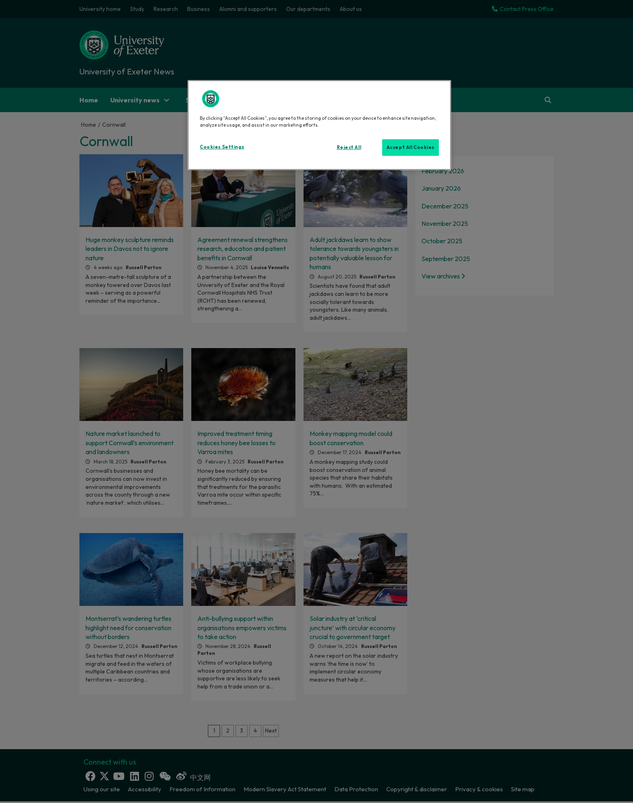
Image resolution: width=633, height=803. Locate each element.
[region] (319, 125)
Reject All (349, 147)
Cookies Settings (222, 147)
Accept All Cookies (410, 147)
